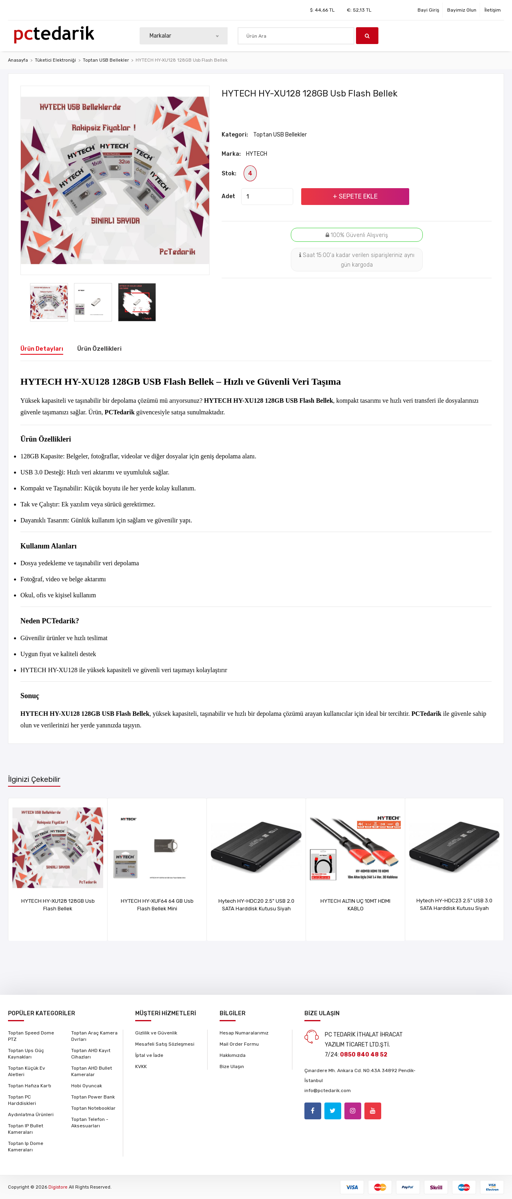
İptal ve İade (149, 1055)
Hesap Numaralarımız (244, 1033)
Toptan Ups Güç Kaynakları (26, 1054)
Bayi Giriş (428, 10)
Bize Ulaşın (232, 1066)
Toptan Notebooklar (93, 1108)
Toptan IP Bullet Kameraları (25, 1129)
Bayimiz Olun (461, 10)
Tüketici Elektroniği (55, 60)
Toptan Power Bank (93, 1097)
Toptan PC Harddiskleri (22, 1100)
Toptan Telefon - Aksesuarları (89, 1123)
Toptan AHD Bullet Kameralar (91, 1071)
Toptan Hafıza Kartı (29, 1086)
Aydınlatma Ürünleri (31, 1114)
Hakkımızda (233, 1055)
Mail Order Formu (239, 1044)
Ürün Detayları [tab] (41, 348)
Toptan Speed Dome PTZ (31, 1036)
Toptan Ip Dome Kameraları (25, 1147)
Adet (228, 196)
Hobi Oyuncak (86, 1086)
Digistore (58, 1187)
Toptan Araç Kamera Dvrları (94, 1036)
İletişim (492, 10)
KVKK (141, 1066)
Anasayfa (18, 60)
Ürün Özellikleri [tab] (99, 348)
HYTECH (256, 154)
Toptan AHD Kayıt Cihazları (90, 1054)
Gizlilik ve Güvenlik (156, 1033)
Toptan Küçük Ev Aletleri (26, 1071)
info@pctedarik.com (327, 1090)
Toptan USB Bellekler (106, 60)
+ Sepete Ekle (355, 196)
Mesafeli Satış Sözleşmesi (164, 1044)
